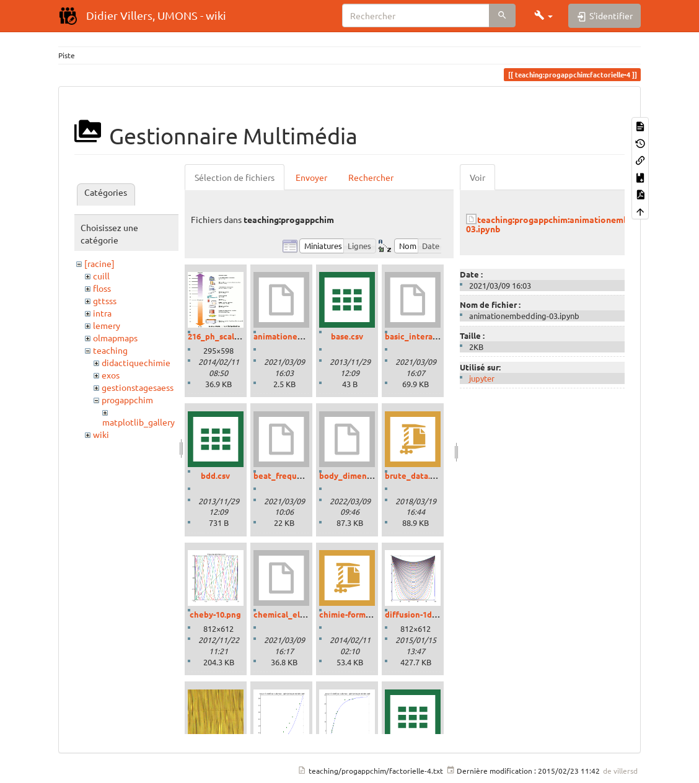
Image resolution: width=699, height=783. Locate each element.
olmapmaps (115, 337)
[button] (543, 15)
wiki (101, 434)
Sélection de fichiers (235, 177)
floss (102, 288)
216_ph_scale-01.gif (225, 336)
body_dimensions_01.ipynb (371, 475)
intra (102, 312)
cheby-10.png (215, 614)
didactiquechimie (136, 362)
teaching (110, 350)
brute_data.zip (413, 475)
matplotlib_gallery (138, 421)
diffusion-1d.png (417, 614)
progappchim (127, 399)
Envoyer (311, 177)
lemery (106, 325)
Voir (477, 177)
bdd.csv (215, 475)
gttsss (104, 300)
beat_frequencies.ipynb (299, 475)
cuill (101, 275)
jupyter (482, 378)
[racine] (99, 263)
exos (111, 374)
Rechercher (370, 177)
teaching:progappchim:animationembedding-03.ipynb (562, 224)
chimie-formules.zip (357, 614)
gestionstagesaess (138, 387)
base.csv (347, 336)
